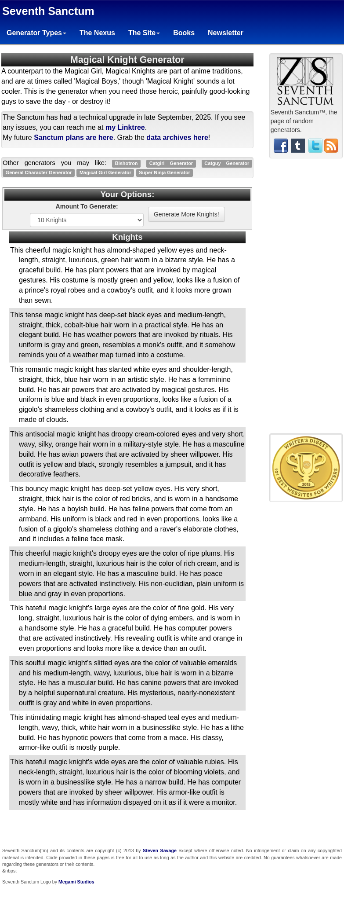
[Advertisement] (306, 299)
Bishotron (126, 163)
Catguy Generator (226, 163)
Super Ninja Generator (164, 172)
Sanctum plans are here (73, 137)
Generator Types (36, 33)
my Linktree (125, 127)
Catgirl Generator (171, 163)
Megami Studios (76, 881)
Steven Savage (160, 850)
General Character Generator (39, 172)
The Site (144, 33)
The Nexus (97, 33)
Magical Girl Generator (105, 172)
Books (184, 33)
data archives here (177, 137)
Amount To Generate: (87, 206)
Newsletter (225, 33)
